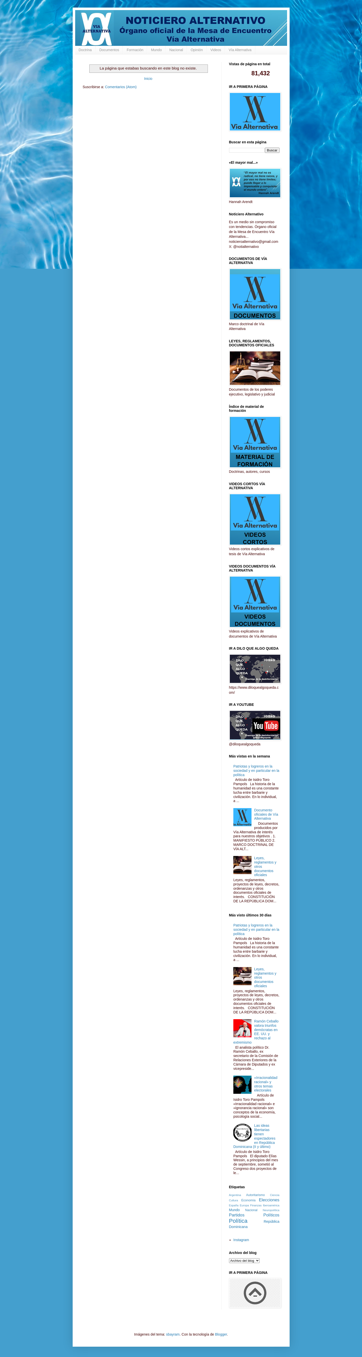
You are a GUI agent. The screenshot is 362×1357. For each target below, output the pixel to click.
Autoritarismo (255, 1195)
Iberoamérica (271, 1205)
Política (238, 1221)
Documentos (109, 50)
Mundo (156, 50)
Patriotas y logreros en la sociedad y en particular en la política (256, 770)
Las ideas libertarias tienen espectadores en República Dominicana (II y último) (254, 1136)
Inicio (148, 79)
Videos (215, 50)
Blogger (221, 1334)
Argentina (235, 1195)
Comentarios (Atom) (120, 87)
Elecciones (269, 1200)
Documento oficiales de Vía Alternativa (266, 814)
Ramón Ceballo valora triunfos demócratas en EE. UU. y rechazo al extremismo (256, 1031)
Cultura (233, 1200)
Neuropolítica (271, 1210)
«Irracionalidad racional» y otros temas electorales (265, 1084)
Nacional (176, 50)
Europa (244, 1205)
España (234, 1205)
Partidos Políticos (254, 1215)
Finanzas (256, 1205)
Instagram (241, 1240)
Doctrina (85, 50)
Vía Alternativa (240, 50)
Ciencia (274, 1195)
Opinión (197, 50)
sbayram (173, 1334)
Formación (135, 50)
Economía (248, 1200)
